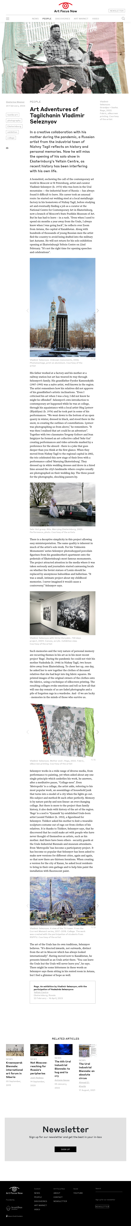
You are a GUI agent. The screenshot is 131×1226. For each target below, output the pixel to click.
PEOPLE (46, 18)
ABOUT (56, 1193)
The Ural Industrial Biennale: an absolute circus (87, 1071)
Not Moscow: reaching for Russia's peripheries (38, 1068)
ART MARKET (81, 18)
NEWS (35, 18)
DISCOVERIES (62, 18)
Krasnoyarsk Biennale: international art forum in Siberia (14, 1070)
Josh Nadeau (37, 1077)
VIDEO (95, 18)
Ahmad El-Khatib (84, 1084)
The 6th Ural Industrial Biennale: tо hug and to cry (63, 1068)
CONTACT (58, 1197)
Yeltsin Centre (41, 992)
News (9, 1059)
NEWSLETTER (117, 10)
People (35, 101)
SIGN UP (65, 1149)
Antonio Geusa (62, 1080)
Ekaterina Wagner (15, 102)
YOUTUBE (78, 1193)
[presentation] (28, 311)
